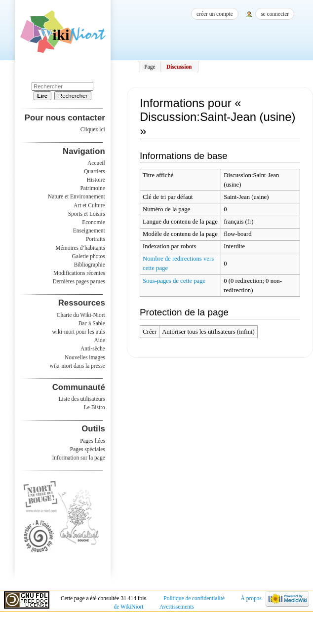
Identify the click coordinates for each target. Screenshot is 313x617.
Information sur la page (78, 458)
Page (149, 67)
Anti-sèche (92, 348)
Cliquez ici (92, 129)
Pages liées (92, 441)
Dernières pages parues (79, 281)
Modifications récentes (79, 273)
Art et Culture (89, 205)
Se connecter (275, 14)
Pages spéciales (87, 449)
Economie (93, 222)
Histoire (96, 180)
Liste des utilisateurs (82, 399)
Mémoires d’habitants (80, 248)
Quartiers (94, 171)
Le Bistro (94, 407)
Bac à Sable (91, 323)
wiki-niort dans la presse (77, 366)
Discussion (179, 67)
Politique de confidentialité (194, 598)
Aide (99, 340)
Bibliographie (89, 265)
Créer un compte (214, 14)
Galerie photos (88, 256)
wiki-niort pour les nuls (78, 332)
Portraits (95, 239)
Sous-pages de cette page (174, 280)
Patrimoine (92, 188)
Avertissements (176, 607)
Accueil (96, 163)
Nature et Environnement (76, 196)
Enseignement (89, 230)
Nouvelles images (85, 357)
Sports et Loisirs (86, 214)
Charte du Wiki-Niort (81, 315)
